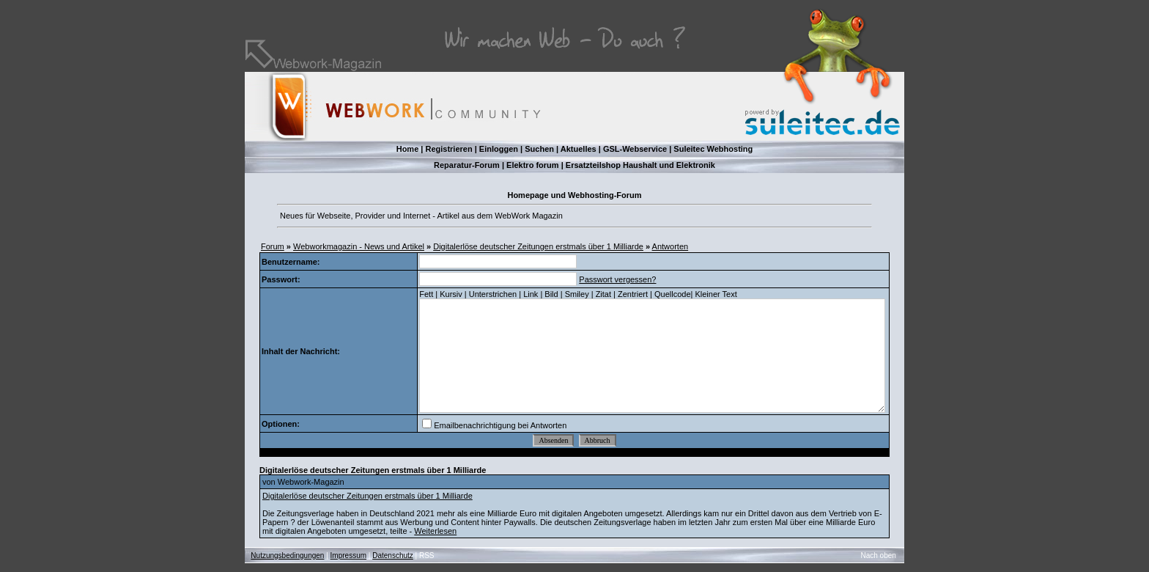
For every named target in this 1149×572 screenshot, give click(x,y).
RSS (427, 555)
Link (530, 294)
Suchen (539, 148)
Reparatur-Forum (467, 165)
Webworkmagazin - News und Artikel (358, 246)
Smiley (577, 294)
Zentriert (633, 294)
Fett (426, 294)
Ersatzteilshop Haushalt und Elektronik (640, 165)
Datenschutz (392, 555)
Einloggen (498, 148)
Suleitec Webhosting (713, 148)
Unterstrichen (493, 294)
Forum (272, 246)
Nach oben (878, 555)
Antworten (670, 246)
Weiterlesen (435, 531)
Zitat (603, 294)
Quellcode (672, 294)
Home (407, 148)
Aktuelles (578, 148)
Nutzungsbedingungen (287, 555)
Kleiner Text (715, 294)
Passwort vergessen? (617, 279)
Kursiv (451, 294)
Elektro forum (532, 165)
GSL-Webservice (635, 148)
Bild (551, 294)
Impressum (348, 555)
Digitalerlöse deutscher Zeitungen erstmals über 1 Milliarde (538, 246)
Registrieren (448, 148)
